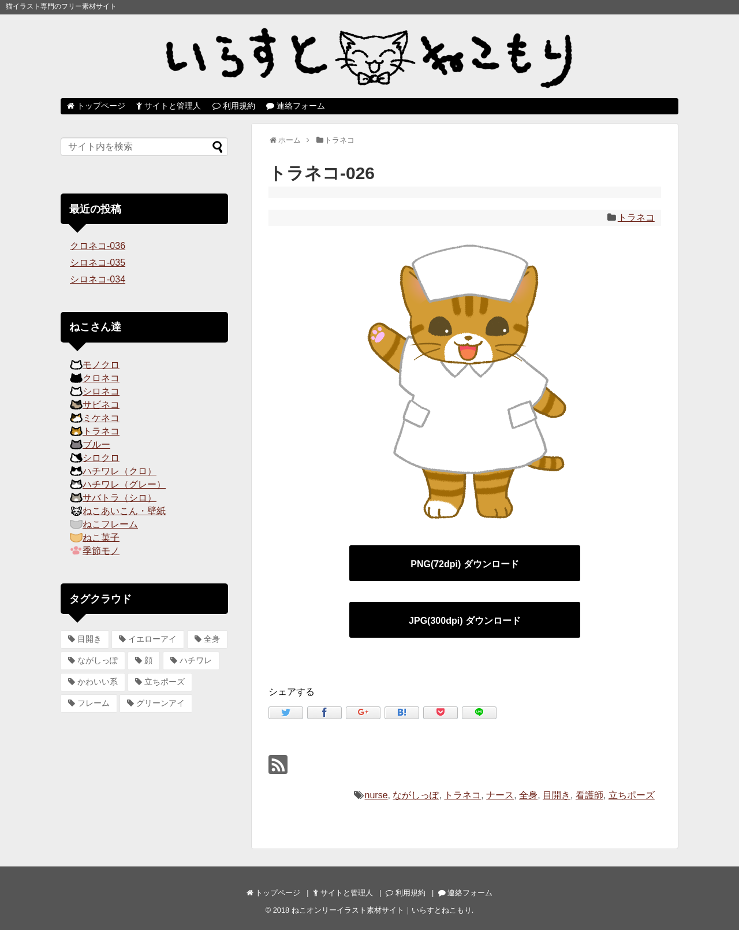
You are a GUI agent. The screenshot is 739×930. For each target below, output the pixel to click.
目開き (556, 795)
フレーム (93, 703)
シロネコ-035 (97, 262)
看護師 (589, 795)
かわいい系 (97, 681)
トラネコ (636, 217)
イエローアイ (152, 638)
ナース (500, 795)
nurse (376, 795)
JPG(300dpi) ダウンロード (465, 621)
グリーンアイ (160, 703)
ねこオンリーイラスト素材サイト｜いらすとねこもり (382, 910)
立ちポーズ (632, 795)
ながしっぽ (416, 795)
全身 (528, 795)
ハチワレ (196, 660)
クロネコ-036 (97, 246)
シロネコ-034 (97, 279)
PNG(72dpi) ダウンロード (464, 564)
